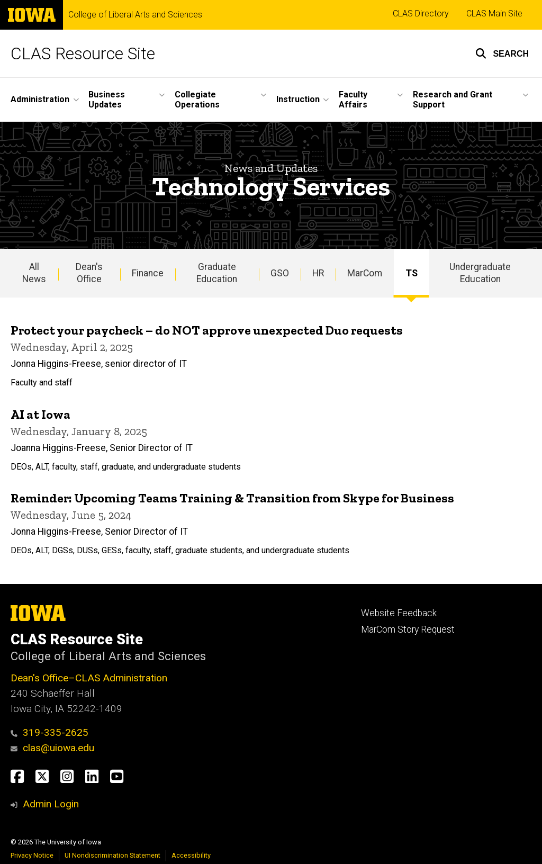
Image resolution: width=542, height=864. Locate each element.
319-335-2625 (49, 732)
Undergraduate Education (480, 273)
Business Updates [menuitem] (106, 99)
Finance (148, 273)
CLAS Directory (421, 13)
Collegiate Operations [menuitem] (197, 99)
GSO (279, 273)
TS (411, 273)
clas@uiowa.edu (52, 748)
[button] (502, 53)
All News (34, 273)
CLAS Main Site (494, 13)
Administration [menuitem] (40, 99)
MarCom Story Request (408, 629)
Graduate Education (216, 273)
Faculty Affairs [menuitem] (353, 99)
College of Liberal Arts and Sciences (135, 15)
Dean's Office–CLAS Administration (89, 678)
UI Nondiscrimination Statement (112, 855)
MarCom (364, 273)
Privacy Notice (32, 855)
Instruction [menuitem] (298, 99)
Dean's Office (89, 273)
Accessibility (191, 855)
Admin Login (51, 804)
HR (318, 273)
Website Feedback (399, 613)
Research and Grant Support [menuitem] (452, 99)
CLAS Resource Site (83, 53)
